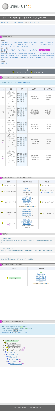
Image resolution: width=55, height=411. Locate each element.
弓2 (5, 50)
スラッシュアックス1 (44, 44)
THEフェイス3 (12, 357)
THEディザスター (48, 192)
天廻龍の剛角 (26, 220)
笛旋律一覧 (4, 63)
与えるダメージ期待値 (23, 82)
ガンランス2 (33, 44)
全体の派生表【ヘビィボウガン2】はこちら (14, 332)
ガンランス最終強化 (21, 55)
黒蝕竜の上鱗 (26, 201)
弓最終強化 (23, 57)
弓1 (2, 50)
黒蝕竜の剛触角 (26, 211)
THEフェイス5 (14, 361)
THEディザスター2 (13, 354)
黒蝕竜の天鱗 (26, 224)
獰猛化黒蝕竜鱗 (26, 197)
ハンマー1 (41, 42)
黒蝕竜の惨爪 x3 (41, 278)
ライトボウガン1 (12, 50)
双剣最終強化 (32, 54)
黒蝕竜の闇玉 (26, 202)
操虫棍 (26, 46)
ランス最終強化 (10, 55)
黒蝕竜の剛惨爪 (26, 213)
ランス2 (18, 44)
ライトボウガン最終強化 (34, 57)
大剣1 (2, 42)
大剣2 (6, 42)
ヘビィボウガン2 (35, 22)
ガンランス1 (25, 44)
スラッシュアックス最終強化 (36, 55)
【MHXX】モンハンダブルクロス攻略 (12, 22)
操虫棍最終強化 (14, 57)
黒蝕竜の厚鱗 (26, 209)
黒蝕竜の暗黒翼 (26, 215)
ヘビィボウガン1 (33, 50)
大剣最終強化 (4, 54)
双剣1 (31, 42)
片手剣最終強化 (22, 54)
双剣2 (35, 42)
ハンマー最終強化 (42, 54)
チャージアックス (18, 46)
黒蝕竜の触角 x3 (41, 276)
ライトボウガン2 (22, 50)
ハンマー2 (48, 42)
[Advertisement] (27, 30)
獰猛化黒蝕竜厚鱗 (26, 222)
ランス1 (13, 44)
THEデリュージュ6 (16, 364)
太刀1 (11, 42)
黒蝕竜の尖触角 (26, 199)
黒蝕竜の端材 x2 (44, 283)
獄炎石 (27, 188)
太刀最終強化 (13, 54)
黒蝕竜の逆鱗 (26, 190)
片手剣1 (20, 42)
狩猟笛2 (7, 44)
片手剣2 (26, 42)
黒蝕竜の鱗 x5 (41, 274)
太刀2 (15, 42)
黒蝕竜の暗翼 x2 (41, 280)
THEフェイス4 (13, 359)
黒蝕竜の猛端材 (29, 206)
